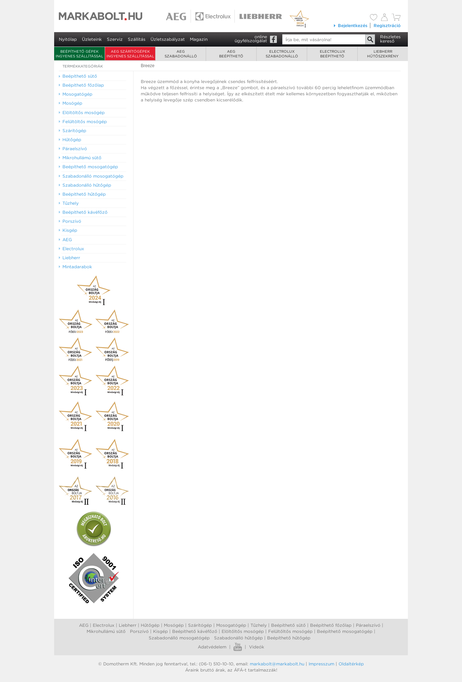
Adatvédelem (212, 647)
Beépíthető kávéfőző (194, 631)
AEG (83, 625)
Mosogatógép (231, 625)
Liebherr (127, 625)
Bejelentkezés (350, 25)
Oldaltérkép (351, 663)
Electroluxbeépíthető (332, 53)
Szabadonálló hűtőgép (238, 637)
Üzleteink (92, 39)
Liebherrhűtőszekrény (382, 53)
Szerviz (115, 39)
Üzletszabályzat (168, 39)
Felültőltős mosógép (290, 631)
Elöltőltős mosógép (243, 631)
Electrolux (103, 625)
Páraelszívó (368, 625)
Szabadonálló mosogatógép (179, 637)
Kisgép (160, 631)
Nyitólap (68, 39)
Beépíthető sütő (288, 625)
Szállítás (136, 39)
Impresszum (321, 663)
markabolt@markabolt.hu (277, 663)
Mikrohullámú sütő (106, 631)
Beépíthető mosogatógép (344, 631)
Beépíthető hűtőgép (288, 637)
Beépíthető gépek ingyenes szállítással (79, 53)
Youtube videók (238, 647)
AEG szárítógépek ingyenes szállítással (130, 53)
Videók (256, 647)
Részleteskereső (390, 39)
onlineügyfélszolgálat (251, 38)
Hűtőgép (150, 625)
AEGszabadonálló (181, 53)
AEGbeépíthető (231, 53)
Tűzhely (258, 625)
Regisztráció (387, 25)
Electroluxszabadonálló (282, 53)
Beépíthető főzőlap (331, 625)
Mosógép (174, 625)
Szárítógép (200, 625)
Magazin (199, 39)
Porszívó (139, 631)
